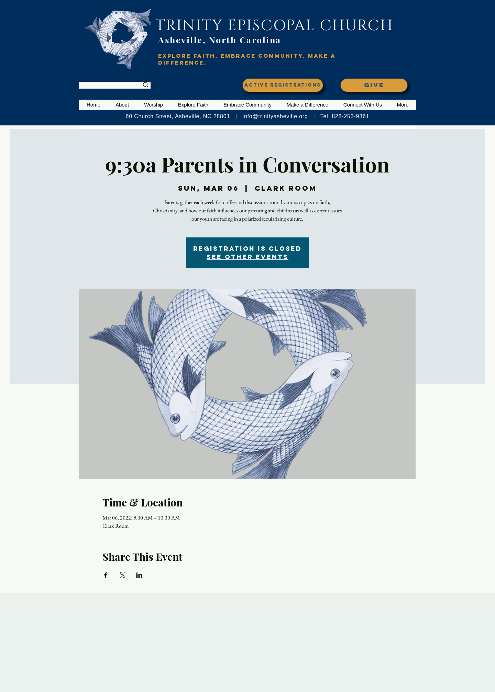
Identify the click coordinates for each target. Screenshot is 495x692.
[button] (122, 105)
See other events (247, 257)
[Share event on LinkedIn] (139, 575)
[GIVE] (374, 85)
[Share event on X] (122, 575)
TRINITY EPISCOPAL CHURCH (274, 25)
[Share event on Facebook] (105, 575)
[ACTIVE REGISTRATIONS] (282, 85)
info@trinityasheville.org (275, 116)
